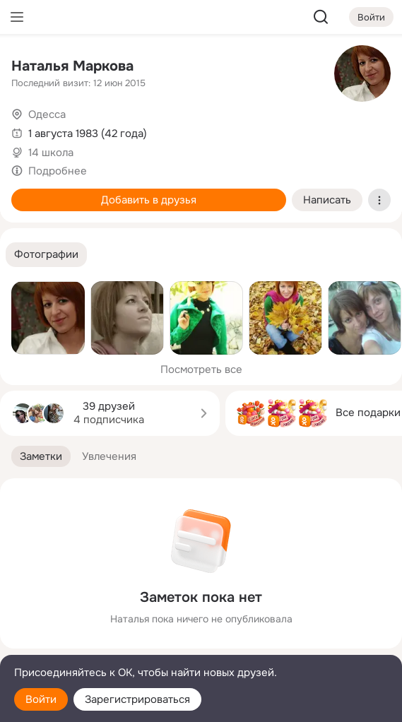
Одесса (47, 114)
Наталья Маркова (72, 66)
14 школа (50, 153)
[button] (46, 254)
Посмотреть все (201, 369)
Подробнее (57, 171)
